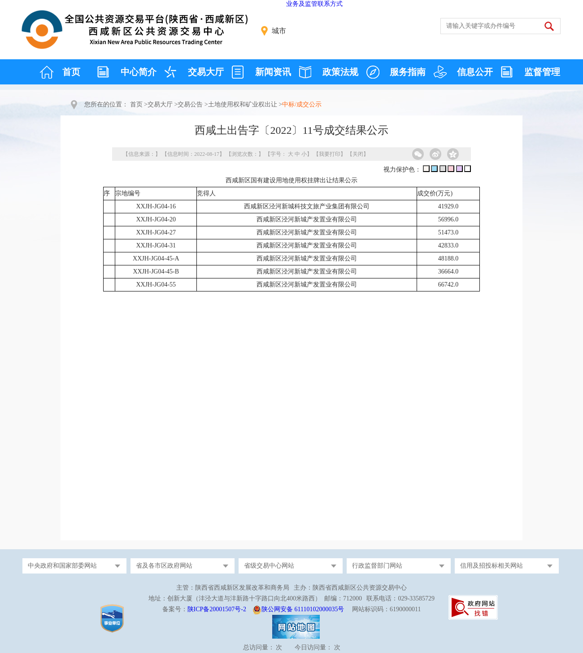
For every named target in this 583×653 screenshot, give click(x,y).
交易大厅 (206, 72)
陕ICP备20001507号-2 (216, 609)
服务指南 (408, 72)
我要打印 (329, 154)
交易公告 (190, 104)
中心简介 (139, 72)
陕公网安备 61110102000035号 (302, 609)
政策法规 (340, 72)
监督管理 (542, 72)
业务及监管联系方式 (314, 3)
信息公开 (475, 72)
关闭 (357, 154)
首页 (71, 72)
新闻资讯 (273, 72)
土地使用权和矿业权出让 (242, 104)
